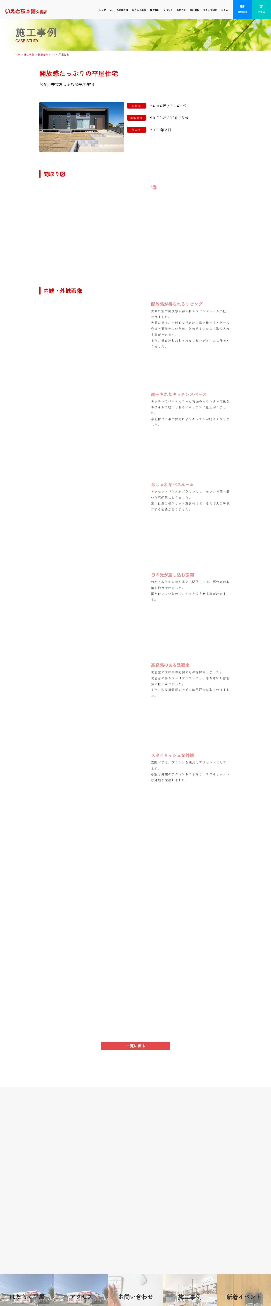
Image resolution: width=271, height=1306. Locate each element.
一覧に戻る (135, 1048)
